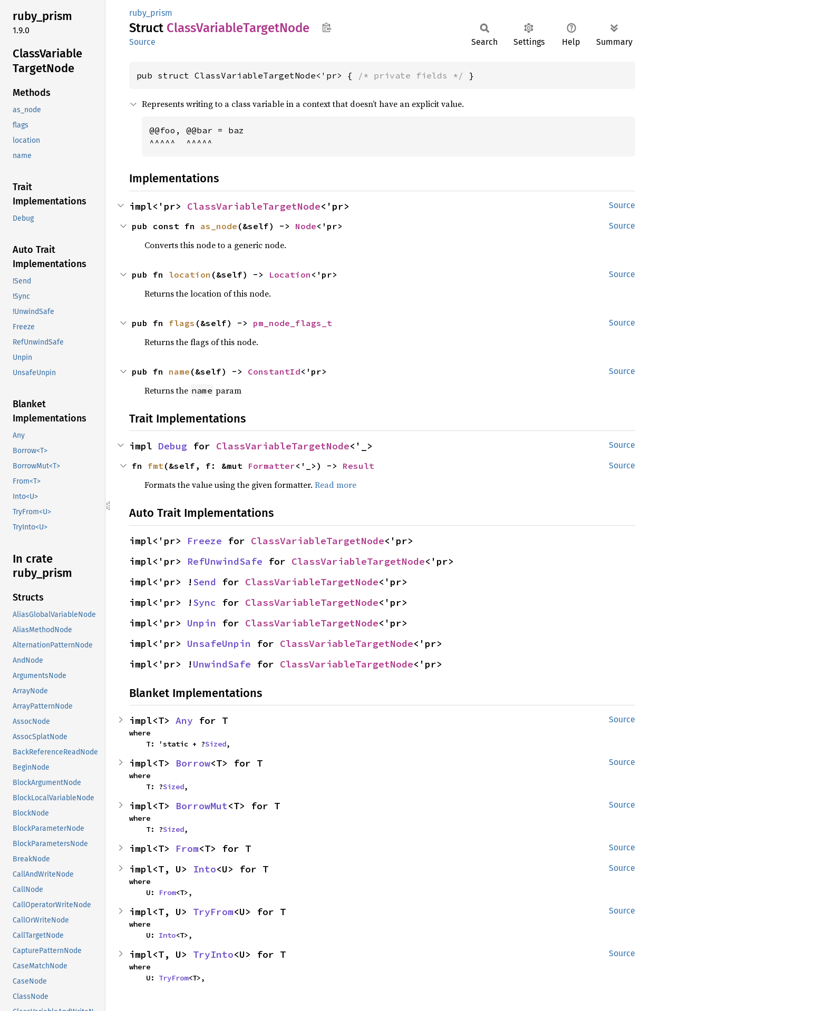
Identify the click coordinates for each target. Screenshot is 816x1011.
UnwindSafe (222, 664)
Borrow (193, 763)
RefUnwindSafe (225, 561)
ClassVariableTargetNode (253, 206)
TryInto (213, 954)
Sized (215, 744)
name (179, 371)
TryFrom (213, 912)
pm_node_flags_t (292, 323)
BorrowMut (202, 806)
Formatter (271, 465)
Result (358, 465)
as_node (218, 226)
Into (204, 869)
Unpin (201, 623)
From (187, 848)
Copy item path (326, 27)
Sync (204, 602)
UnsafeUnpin (219, 643)
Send (204, 582)
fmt (155, 465)
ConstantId (274, 371)
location (190, 274)
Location (290, 274)
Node (305, 226)
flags (182, 323)
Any (184, 720)
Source (142, 42)
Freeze (204, 541)
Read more (335, 484)
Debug (172, 446)
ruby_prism (150, 13)
